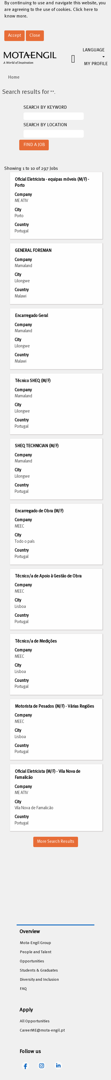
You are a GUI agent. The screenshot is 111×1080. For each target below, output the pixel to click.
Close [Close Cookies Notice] (35, 35)
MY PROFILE (96, 64)
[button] (69, 59)
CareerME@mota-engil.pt (42, 1031)
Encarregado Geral (31, 316)
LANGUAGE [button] (94, 52)
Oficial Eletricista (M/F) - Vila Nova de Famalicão (47, 774)
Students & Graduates (39, 971)
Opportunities (32, 961)
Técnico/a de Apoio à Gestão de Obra (48, 576)
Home (14, 77)
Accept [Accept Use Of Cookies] (14, 35)
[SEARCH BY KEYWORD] (54, 116)
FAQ (23, 989)
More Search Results (55, 841)
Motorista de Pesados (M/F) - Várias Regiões (54, 706)
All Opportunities (35, 1021)
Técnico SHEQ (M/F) (32, 381)
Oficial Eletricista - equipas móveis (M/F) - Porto (52, 182)
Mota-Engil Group (35, 943)
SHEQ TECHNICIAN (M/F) (37, 446)
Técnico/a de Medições (36, 641)
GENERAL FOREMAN (33, 251)
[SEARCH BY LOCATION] (54, 134)
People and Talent (35, 952)
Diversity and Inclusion (39, 980)
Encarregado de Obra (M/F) (39, 511)
